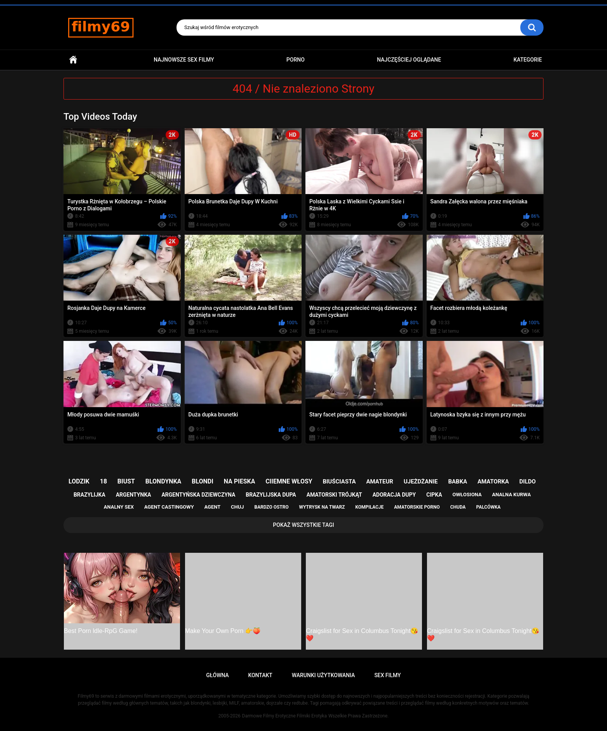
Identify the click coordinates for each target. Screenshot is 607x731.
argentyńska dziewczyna (198, 495)
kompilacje (369, 507)
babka (457, 481)
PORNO (295, 60)
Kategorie (527, 60)
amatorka (493, 481)
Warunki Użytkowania (323, 675)
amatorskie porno (417, 507)
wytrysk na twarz (322, 507)
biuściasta (339, 481)
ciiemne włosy (289, 481)
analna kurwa (511, 494)
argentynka (133, 495)
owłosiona (467, 494)
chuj (237, 507)
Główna (73, 60)
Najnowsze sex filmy (184, 60)
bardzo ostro (271, 507)
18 (103, 481)
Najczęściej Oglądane (409, 60)
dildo (528, 481)
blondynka (163, 481)
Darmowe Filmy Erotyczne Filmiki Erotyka (284, 716)
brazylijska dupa (271, 495)
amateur (379, 481)
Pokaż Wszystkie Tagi (303, 525)
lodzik (79, 481)
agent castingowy (169, 507)
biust (126, 481)
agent (212, 507)
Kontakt (260, 675)
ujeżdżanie (421, 481)
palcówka (488, 507)
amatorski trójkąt (334, 495)
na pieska (239, 481)
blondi (202, 481)
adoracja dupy (394, 495)
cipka (434, 495)
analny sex (119, 507)
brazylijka (89, 495)
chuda (458, 507)
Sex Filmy (387, 675)
